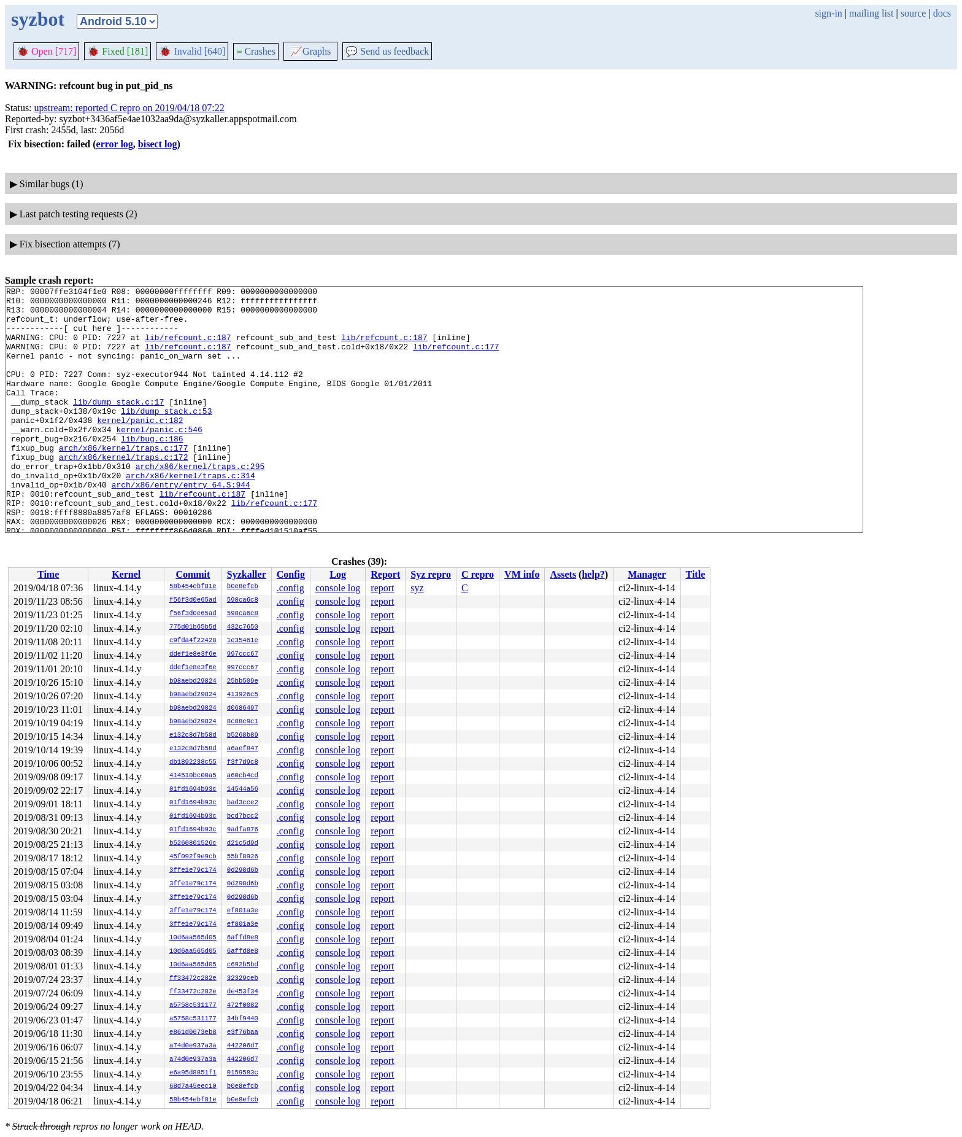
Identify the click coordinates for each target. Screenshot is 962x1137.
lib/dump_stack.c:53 (166, 436)
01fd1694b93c (193, 789)
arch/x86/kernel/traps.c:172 (123, 491)
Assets (563, 574)
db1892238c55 (193, 762)
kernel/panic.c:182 (140, 447)
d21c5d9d (242, 843)
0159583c (242, 1073)
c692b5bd (242, 965)
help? (593, 574)
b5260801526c (193, 843)
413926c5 (242, 695)
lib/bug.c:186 (152, 469)
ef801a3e (242, 911)
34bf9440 (242, 1019)
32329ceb (242, 978)
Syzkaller (246, 574)
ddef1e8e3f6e (193, 654)
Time (48, 574)
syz (416, 588)
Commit (192, 574)
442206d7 (242, 1046)
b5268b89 (242, 735)
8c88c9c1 (242, 722)
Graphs (310, 51)
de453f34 (242, 992)
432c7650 (242, 627)
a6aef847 (242, 749)
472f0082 (242, 1005)
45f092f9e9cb (193, 857)
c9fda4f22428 (193, 641)
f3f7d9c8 (242, 762)
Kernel (126, 574)
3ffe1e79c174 (193, 870)
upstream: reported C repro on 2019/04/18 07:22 (129, 108)
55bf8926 (242, 857)
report (382, 588)
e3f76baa (242, 1032)
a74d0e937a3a (193, 1046)
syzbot (37, 19)
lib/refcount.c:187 (188, 348)
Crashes (255, 51)
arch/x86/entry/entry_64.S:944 (181, 524)
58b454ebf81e (193, 587)
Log (337, 574)
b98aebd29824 (193, 681)
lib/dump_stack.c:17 (118, 425)
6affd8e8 (242, 938)
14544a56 (242, 789)
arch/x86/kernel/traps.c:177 (123, 480)
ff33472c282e (193, 978)
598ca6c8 (242, 600)
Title (696, 574)
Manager (647, 574)
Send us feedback (387, 51)
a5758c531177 (193, 1005)
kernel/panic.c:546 (159, 458)
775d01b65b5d (193, 627)
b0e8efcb (242, 587)
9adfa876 (242, 830)
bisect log (157, 144)
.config (290, 588)
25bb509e (242, 681)
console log (337, 588)
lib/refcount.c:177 (456, 359)
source (913, 13)
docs (942, 13)
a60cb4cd (242, 776)
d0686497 (242, 708)
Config (291, 574)
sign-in (828, 13)
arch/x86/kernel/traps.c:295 (200, 502)
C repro (477, 574)
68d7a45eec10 (193, 1086)
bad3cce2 (242, 803)
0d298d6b (242, 870)
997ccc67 (242, 654)
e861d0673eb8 (193, 1032)
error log (114, 144)
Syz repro (430, 574)
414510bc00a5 (193, 776)
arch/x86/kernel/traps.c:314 (190, 513)
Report (385, 574)
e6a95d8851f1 (193, 1073)
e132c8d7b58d (193, 735)
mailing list (871, 13)
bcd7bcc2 (242, 816)
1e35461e (242, 641)
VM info (521, 574)
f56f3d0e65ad (193, 600)
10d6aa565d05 (193, 938)
